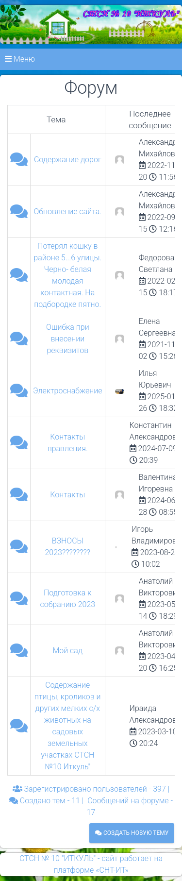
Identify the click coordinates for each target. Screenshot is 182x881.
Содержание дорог (67, 159)
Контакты (67, 494)
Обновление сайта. (68, 211)
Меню (20, 59)
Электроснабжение (67, 390)
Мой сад (67, 650)
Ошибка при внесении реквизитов (67, 338)
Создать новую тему (131, 833)
